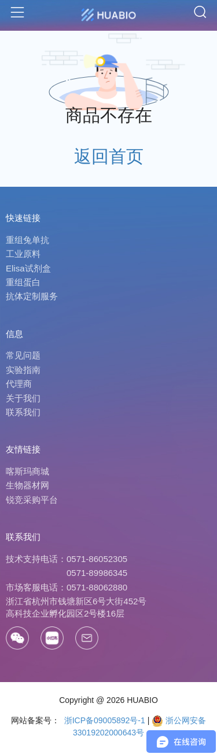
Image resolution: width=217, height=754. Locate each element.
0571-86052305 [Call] (97, 559)
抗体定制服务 (32, 296)
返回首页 (109, 156)
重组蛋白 (23, 282)
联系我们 (23, 412)
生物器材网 (27, 485)
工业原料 (23, 254)
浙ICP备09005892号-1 (103, 720)
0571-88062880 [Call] (97, 587)
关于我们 (23, 398)
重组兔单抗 (27, 240)
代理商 (19, 384)
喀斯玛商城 (27, 471)
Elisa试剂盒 (28, 268)
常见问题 (23, 355)
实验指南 (23, 370)
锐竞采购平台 (32, 500)
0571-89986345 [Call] (97, 573)
